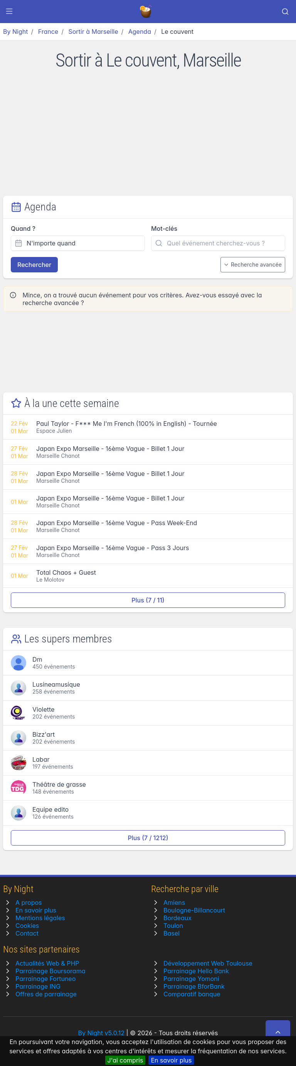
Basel (171, 933)
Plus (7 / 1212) (148, 838)
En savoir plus (171, 1060)
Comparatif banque (191, 994)
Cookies (27, 925)
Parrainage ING (38, 986)
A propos (28, 902)
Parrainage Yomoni (191, 979)
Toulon (173, 925)
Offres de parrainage (46, 994)
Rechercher (34, 265)
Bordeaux (177, 918)
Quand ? (23, 228)
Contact (27, 933)
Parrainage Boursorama (50, 971)
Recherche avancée (253, 264)
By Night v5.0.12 (101, 1033)
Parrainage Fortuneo (45, 979)
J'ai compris (125, 1060)
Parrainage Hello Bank (196, 971)
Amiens (174, 902)
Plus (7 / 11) (147, 600)
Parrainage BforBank (194, 986)
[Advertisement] (148, 138)
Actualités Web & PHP (47, 963)
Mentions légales (40, 918)
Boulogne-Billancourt (194, 910)
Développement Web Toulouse (207, 963)
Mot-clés (164, 228)
